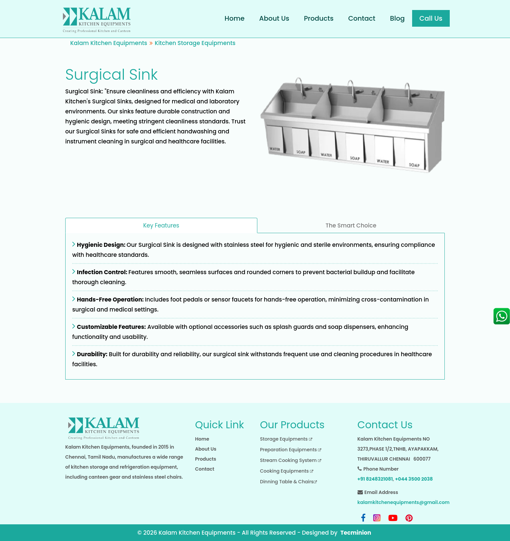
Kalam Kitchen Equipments (108, 43)
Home (235, 18)
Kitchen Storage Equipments (195, 43)
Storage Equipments (286, 439)
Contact (362, 18)
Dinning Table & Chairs (288, 481)
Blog (397, 18)
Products (319, 18)
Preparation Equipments (290, 449)
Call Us (430, 18)
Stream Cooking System (290, 460)
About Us (274, 18)
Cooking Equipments (286, 471)
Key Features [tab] (161, 225)
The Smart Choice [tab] (351, 225)
